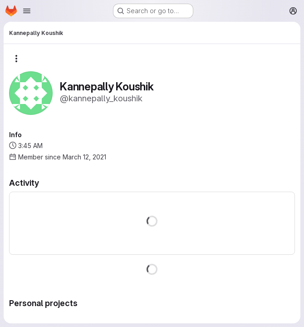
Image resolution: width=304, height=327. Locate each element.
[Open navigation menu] (27, 11)
